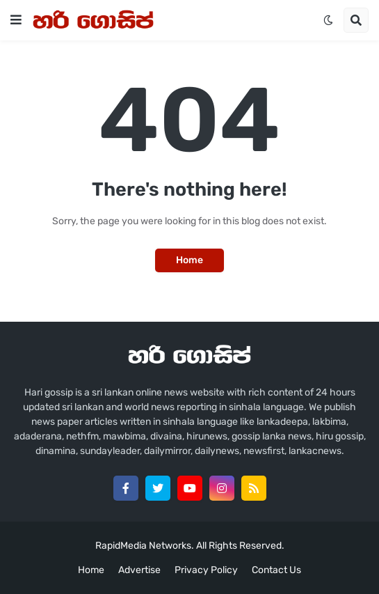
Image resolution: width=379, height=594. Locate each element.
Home (189, 260)
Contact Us (276, 570)
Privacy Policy (206, 570)
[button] (16, 20)
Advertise (139, 570)
